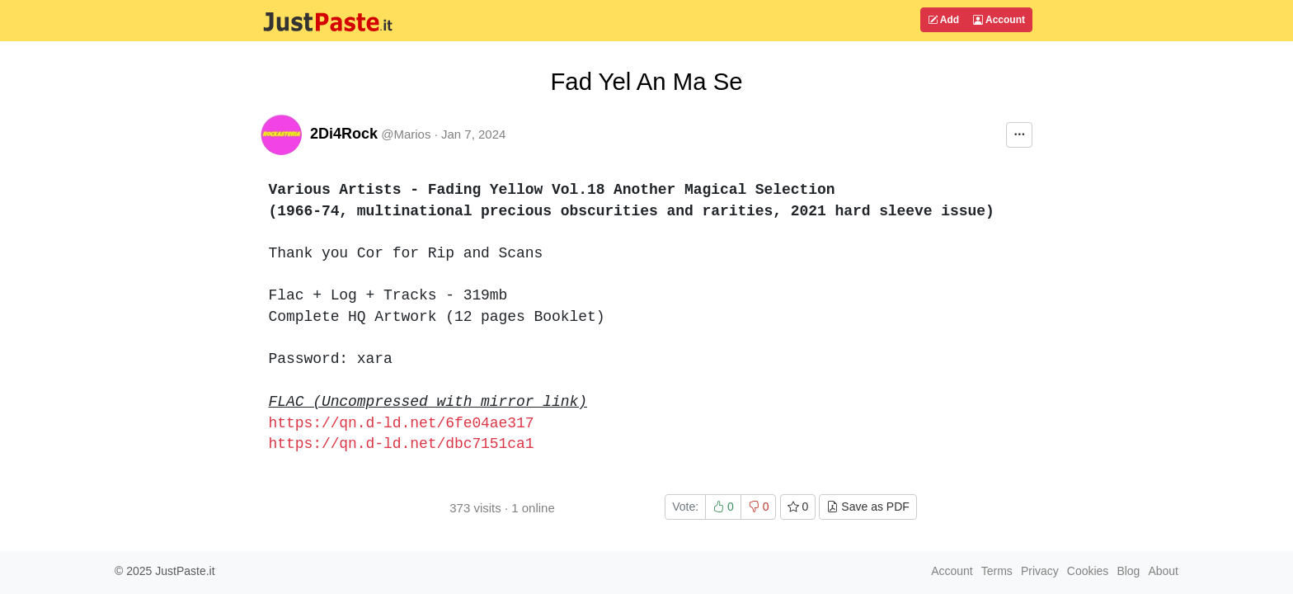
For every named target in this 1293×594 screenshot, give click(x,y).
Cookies (1088, 571)
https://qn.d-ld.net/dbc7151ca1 (401, 444)
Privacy (1040, 571)
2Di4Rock (344, 133)
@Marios (405, 134)
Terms (997, 571)
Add (943, 20)
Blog (1128, 571)
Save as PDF (867, 506)
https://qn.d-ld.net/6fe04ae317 (401, 423)
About (1163, 571)
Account (999, 20)
